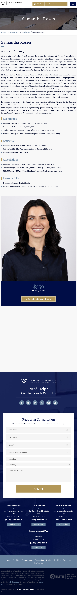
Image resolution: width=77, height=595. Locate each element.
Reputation (39, 560)
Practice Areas (27, 560)
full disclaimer (14, 582)
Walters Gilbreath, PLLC (24, 589)
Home (3, 32)
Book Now (38, 547)
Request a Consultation (56, 4)
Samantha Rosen (38, 32)
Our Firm (16, 560)
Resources (67, 560)
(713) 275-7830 (63, 519)
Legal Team (26, 32)
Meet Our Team (13, 32)
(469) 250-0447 (38, 519)
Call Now (40, 4)
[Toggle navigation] (73, 4)
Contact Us (38, 563)
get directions (14, 524)
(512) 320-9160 (13, 519)
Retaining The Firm (53, 560)
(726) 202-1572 (38, 542)
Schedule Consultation (38, 299)
